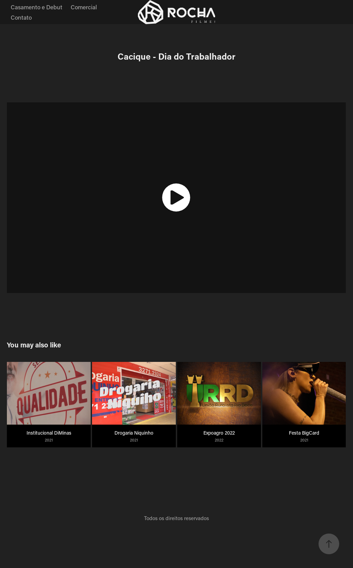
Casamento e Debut (36, 7)
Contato (21, 17)
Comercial (84, 7)
